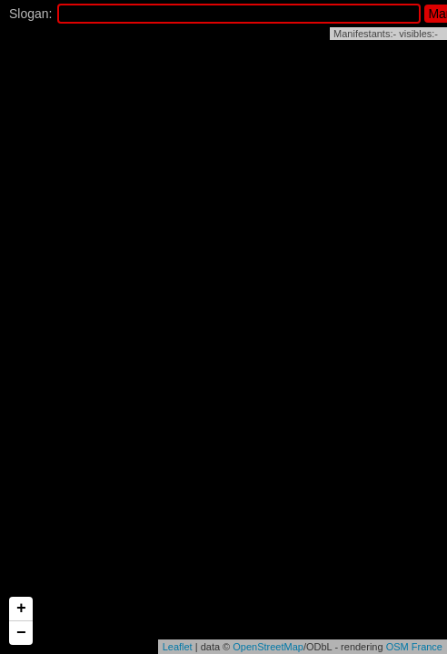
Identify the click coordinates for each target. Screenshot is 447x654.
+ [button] (21, 608)
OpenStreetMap (268, 646)
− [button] (21, 633)
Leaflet (178, 646)
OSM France (414, 646)
